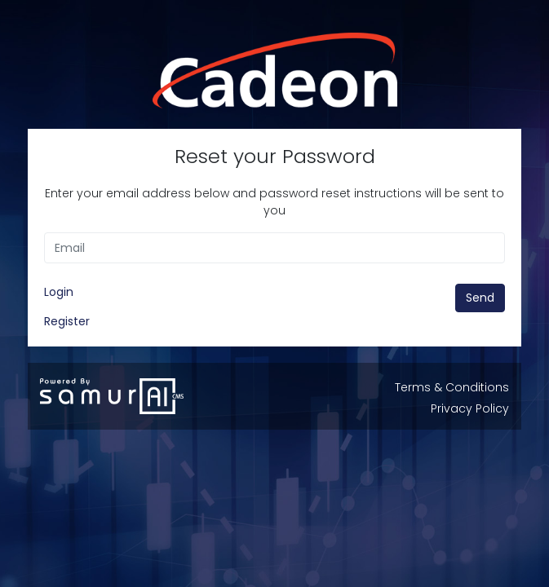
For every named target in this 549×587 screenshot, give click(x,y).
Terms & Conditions (452, 387)
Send (480, 297)
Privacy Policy (470, 408)
